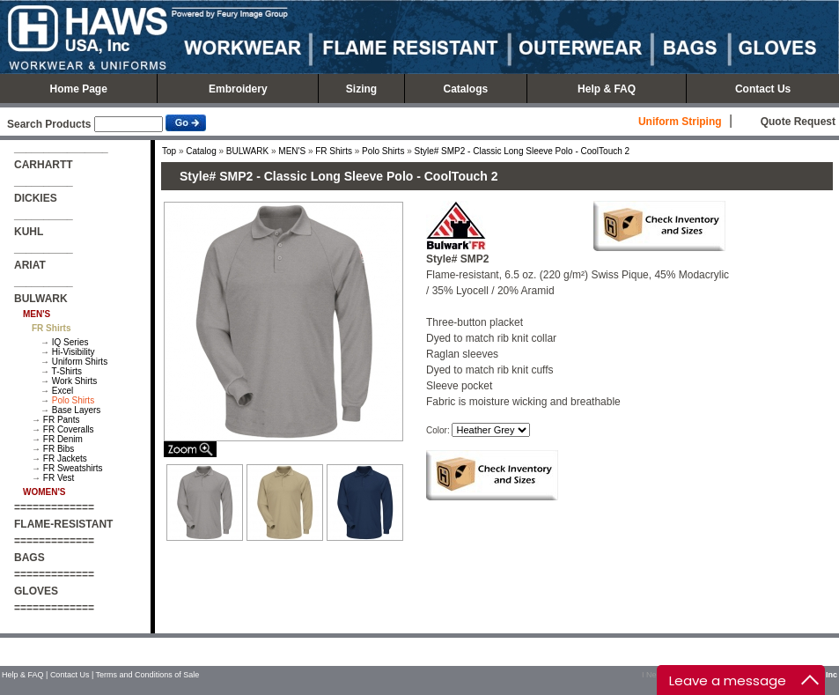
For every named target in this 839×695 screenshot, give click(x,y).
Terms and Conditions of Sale (148, 674)
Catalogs (466, 89)
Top (169, 151)
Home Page (78, 89)
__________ (43, 181)
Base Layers (76, 410)
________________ (61, 148)
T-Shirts (67, 371)
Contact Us (763, 89)
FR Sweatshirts (73, 468)
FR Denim (63, 439)
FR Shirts (333, 151)
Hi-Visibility (73, 352)
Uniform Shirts (79, 361)
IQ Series (70, 342)
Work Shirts (75, 381)
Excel (62, 391)
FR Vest (59, 478)
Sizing (361, 89)
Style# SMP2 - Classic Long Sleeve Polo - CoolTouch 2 (522, 151)
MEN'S (291, 151)
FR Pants (61, 420)
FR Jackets (65, 458)
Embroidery (238, 89)
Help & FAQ (607, 89)
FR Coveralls (68, 429)
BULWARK (247, 151)
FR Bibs (59, 449)
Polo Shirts (73, 400)
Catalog (201, 151)
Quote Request (798, 121)
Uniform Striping (680, 121)
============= (54, 507)
